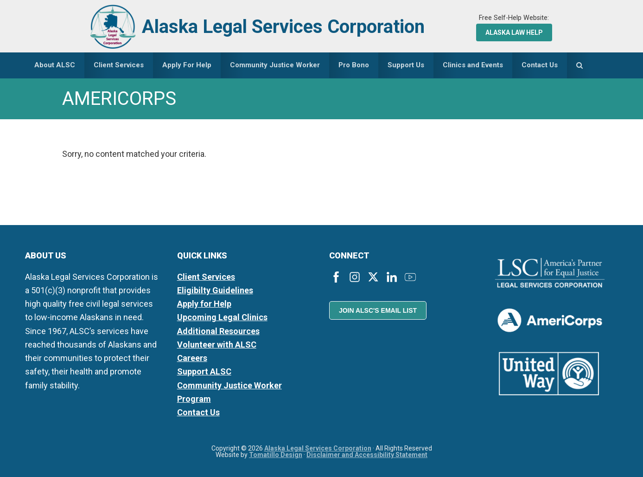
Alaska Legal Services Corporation (283, 27)
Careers (192, 358)
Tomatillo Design (275, 454)
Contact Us (198, 412)
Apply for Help (204, 304)
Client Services (206, 277)
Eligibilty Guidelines (215, 290)
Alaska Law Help (514, 32)
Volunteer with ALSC (216, 344)
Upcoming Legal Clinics (222, 317)
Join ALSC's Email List (378, 310)
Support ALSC (204, 371)
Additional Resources (218, 331)
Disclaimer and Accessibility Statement (366, 454)
